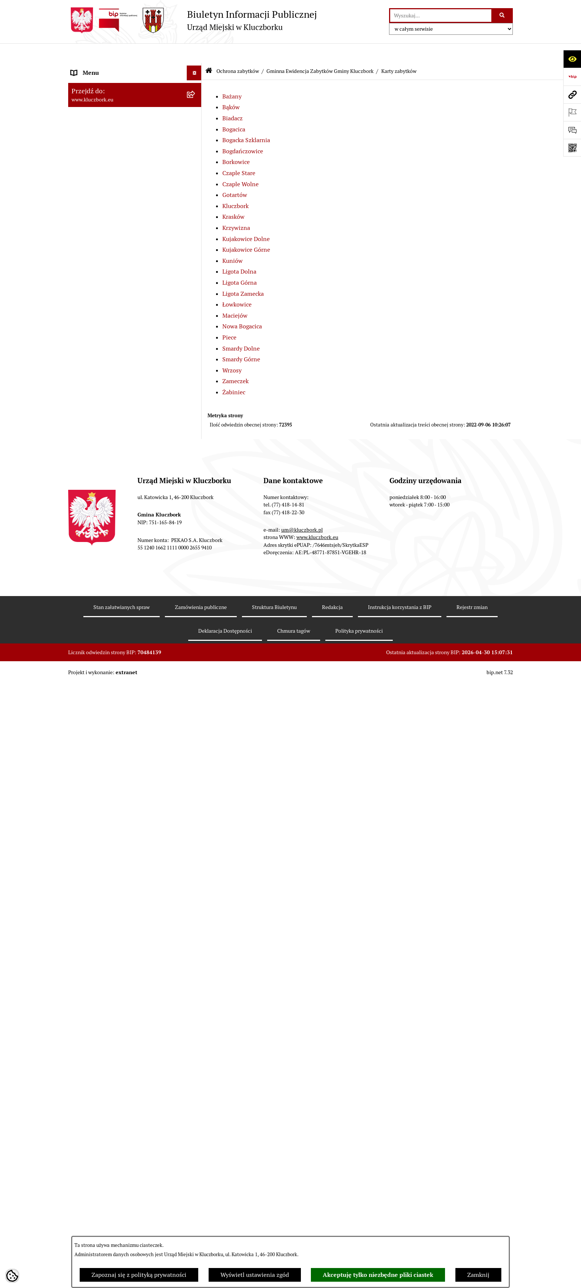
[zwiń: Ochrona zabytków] (196, 323)
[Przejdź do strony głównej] (192, 20)
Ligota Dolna (239, 252)
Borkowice (236, 142)
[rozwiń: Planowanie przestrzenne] (196, 308)
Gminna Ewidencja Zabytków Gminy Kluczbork (320, 51)
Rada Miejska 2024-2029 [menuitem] (104, 83)
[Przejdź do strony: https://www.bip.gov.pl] (572, 77)
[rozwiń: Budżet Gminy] (196, 249)
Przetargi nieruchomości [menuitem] (103, 293)
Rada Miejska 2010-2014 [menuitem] (104, 127)
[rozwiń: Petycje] (196, 1170)
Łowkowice (237, 285)
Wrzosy (232, 350)
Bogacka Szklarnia (246, 120)
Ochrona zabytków (237, 51)
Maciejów (235, 296)
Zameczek (235, 361)
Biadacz (232, 99)
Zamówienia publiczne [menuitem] (101, 1069)
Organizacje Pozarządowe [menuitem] (105, 1185)
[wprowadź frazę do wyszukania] (440, 15)
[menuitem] (135, 347)
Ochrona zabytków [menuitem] (95, 323)
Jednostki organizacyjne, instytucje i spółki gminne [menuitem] (128, 161)
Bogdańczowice (242, 131)
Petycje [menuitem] (80, 1170)
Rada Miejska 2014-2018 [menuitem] (104, 112)
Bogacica (233, 109)
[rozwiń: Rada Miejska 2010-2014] (196, 128)
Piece (229, 317)
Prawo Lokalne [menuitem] (90, 234)
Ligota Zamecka (243, 274)
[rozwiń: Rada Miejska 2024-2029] (196, 83)
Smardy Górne (241, 340)
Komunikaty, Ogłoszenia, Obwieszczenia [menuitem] (124, 1214)
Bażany (232, 76)
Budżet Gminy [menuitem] (90, 248)
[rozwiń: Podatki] (196, 279)
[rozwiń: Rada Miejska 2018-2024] (196, 98)
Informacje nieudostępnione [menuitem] (109, 195)
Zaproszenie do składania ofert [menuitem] (112, 1131)
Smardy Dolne (241, 328)
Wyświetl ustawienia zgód (254, 1275)
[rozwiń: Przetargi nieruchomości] (196, 293)
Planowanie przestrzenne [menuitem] (105, 308)
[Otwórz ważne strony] (572, 112)
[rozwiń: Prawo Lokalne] (196, 234)
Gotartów (234, 175)
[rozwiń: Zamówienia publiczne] (196, 1070)
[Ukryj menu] (194, 53)
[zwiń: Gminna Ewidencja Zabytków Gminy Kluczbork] (196, 342)
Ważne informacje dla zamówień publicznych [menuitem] (114, 1088)
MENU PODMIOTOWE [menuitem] (100, 68)
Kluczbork (235, 186)
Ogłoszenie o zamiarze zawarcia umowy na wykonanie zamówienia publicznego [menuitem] (128, 1151)
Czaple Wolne (240, 164)
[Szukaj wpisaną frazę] (502, 15)
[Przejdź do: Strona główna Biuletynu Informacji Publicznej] (208, 51)
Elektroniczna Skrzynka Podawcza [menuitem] (116, 1229)
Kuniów (232, 241)
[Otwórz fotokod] (572, 148)
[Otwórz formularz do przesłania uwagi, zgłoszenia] (572, 130)
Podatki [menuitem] (81, 278)
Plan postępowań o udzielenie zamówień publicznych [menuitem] (125, 1112)
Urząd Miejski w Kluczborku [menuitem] (108, 142)
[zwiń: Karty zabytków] (196, 426)
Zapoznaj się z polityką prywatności (139, 1275)
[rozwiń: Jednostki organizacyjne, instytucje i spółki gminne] (196, 157)
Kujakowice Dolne (246, 219)
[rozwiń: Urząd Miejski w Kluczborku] (196, 142)
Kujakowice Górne (246, 230)
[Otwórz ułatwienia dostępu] (572, 59)
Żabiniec (233, 372)
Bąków (231, 87)
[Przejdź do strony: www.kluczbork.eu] (572, 94)
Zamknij (478, 1275)
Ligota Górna (239, 263)
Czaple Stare (238, 153)
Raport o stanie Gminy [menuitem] (101, 263)
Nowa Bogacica (242, 307)
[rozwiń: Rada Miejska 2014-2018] (196, 113)
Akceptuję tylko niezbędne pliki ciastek (378, 1275)
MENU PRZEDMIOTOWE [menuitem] (104, 180)
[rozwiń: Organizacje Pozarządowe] (196, 1185)
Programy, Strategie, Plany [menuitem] (106, 1200)
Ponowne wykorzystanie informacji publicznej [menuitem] (118, 214)
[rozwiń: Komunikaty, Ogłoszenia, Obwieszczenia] (196, 1215)
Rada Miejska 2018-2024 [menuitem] (104, 97)
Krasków (233, 197)
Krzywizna (236, 208)
